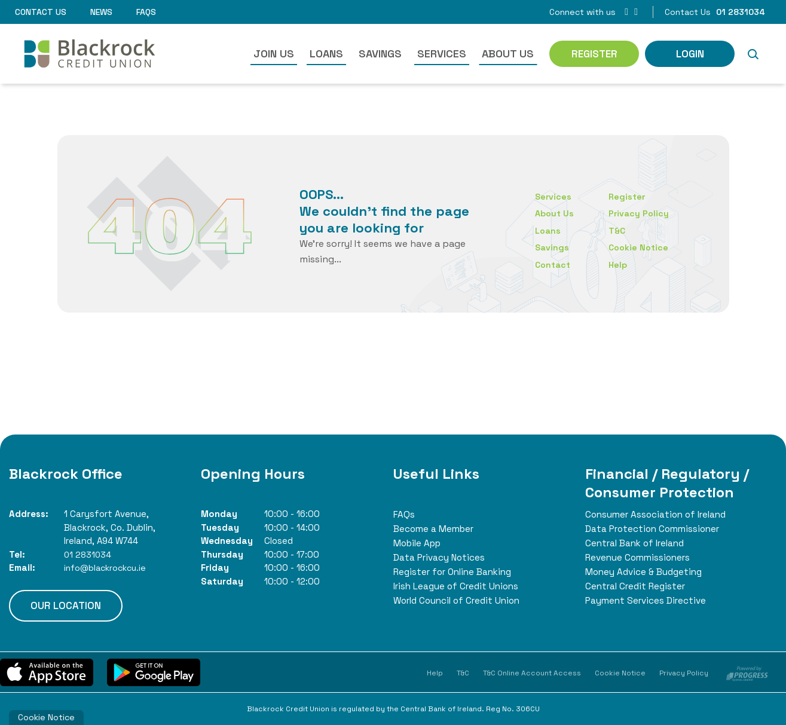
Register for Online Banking (456, 571)
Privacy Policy (639, 213)
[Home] (87, 53)
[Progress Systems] (747, 672)
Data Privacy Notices (440, 557)
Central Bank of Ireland (637, 543)
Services (441, 53)
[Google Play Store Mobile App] (153, 672)
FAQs (146, 12)
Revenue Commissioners (640, 557)
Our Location (65, 605)
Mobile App (419, 543)
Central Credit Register (637, 586)
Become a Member (435, 528)
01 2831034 (88, 554)
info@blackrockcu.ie (108, 567)
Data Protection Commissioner (655, 528)
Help (618, 264)
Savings (380, 53)
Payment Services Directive (647, 600)
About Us (508, 53)
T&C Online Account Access (532, 673)
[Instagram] (636, 11)
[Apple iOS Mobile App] (46, 672)
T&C (618, 230)
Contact (553, 264)
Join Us (273, 53)
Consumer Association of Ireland (658, 514)
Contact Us (40, 12)
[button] (752, 54)
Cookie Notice (639, 247)
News (101, 12)
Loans (326, 53)
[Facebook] (626, 11)
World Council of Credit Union (460, 600)
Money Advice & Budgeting (646, 571)
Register (628, 196)
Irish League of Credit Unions (458, 586)
